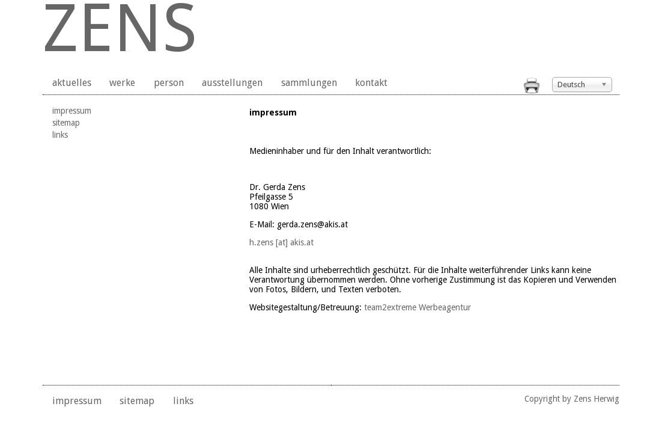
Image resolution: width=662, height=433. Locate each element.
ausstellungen (232, 82)
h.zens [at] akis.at (281, 242)
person (169, 82)
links (60, 135)
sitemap (66, 122)
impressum (71, 110)
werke (122, 82)
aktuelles (71, 82)
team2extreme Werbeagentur (417, 307)
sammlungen (309, 82)
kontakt (371, 82)
